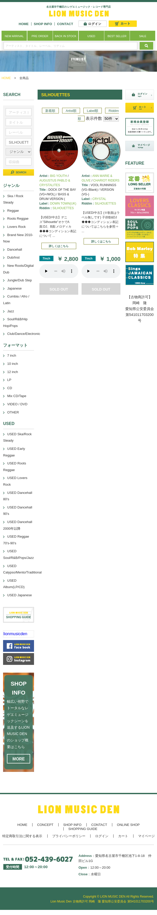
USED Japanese (19, 595)
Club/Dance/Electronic (23, 334)
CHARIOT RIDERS (106, 180)
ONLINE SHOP (128, 824)
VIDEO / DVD (17, 404)
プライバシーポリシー (68, 836)
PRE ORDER (39, 36)
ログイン (101, 836)
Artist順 (71, 111)
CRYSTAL (99, 199)
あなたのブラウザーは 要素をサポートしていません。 (58, 271)
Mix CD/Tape (16, 396)
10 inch (12, 364)
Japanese (14, 288)
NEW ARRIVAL (14, 36)
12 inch (12, 372)
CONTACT (65, 24)
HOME (24, 24)
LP (9, 380)
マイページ (146, 836)
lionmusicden (15, 634)
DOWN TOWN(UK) (63, 203)
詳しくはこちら (59, 246)
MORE (19, 759)
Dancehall (14, 249)
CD (9, 388)
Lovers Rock (16, 227)
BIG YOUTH (58, 176)
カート (123, 836)
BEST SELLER (117, 36)
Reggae (13, 210)
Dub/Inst (13, 257)
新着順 (50, 111)
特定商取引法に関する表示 (22, 836)
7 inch (11, 355)
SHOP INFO (43, 24)
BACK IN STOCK (65, 36)
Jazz (10, 311)
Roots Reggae (17, 218)
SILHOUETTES (63, 208)
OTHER (13, 412)
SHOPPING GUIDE (82, 829)
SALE (142, 36)
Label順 (92, 111)
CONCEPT (45, 824)
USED (91, 36)
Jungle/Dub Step (19, 280)
